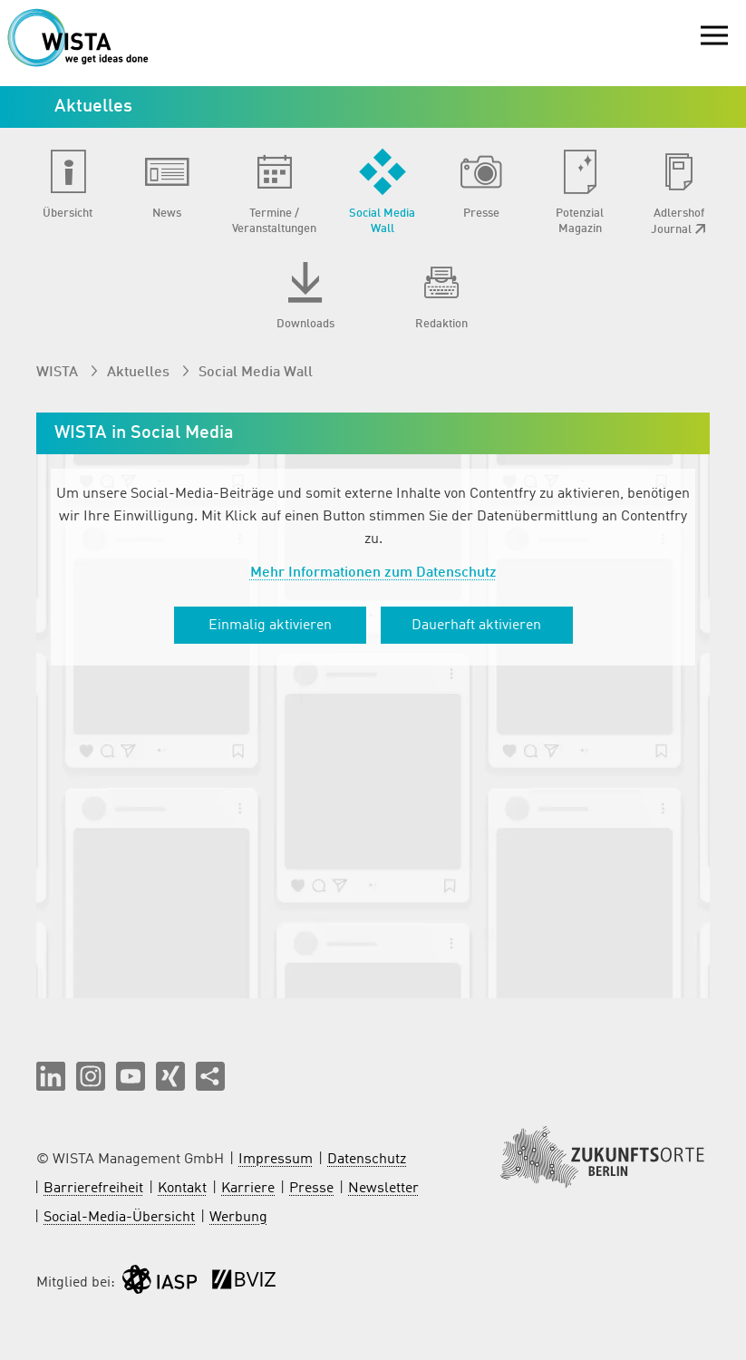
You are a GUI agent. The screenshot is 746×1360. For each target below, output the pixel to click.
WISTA (59, 372)
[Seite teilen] (210, 1076)
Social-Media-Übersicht (119, 1217)
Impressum (275, 1159)
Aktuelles (140, 372)
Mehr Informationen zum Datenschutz (373, 573)
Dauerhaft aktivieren (476, 625)
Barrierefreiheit (93, 1188)
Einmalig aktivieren (270, 625)
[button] (51, 1076)
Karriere (248, 1188)
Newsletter (383, 1188)
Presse (311, 1188)
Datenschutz (366, 1159)
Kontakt (182, 1188)
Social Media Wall (256, 372)
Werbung (238, 1217)
